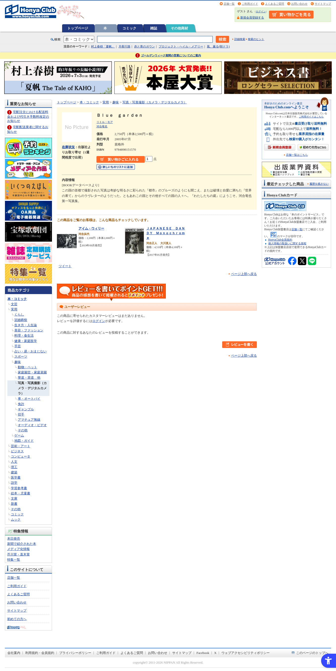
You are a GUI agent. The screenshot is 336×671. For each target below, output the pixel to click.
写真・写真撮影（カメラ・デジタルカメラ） (32, 388)
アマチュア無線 (29, 419)
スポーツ (20, 356)
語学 (14, 483)
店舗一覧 (229, 3)
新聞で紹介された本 (21, 544)
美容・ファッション (28, 330)
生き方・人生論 (25, 325)
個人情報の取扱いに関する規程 (287, 243)
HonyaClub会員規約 (280, 239)
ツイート (65, 266)
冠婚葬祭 (20, 320)
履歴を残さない (319, 183)
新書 (14, 504)
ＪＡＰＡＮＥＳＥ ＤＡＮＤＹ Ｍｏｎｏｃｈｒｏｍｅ (165, 233)
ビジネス (17, 451)
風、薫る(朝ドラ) (218, 46)
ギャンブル (26, 409)
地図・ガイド (24, 440)
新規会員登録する (252, 17)
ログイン (261, 11)
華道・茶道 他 (29, 377)
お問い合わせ (299, 3)
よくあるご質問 (274, 3)
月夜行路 (124, 46)
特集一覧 (13, 559)
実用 (14, 309)
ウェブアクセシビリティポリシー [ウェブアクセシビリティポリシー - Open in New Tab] (245, 653)
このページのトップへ (312, 653)
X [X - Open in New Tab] (215, 653)
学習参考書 (19, 488)
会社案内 (13, 653)
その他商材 (179, 28)
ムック (16, 519)
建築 (14, 472)
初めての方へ (16, 619)
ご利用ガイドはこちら (311, 116)
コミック (129, 28)
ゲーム (19, 435)
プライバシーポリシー (75, 653)
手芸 (17, 346)
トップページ (77, 28)
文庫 (14, 498)
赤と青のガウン (144, 46)
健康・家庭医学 (25, 341)
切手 (21, 414)
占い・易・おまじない (30, 351)
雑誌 (153, 28)
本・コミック (17, 299)
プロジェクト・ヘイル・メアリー (181, 46)
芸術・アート (20, 446)
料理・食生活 (24, 335)
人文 (14, 461)
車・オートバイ (29, 398)
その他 (22, 430)
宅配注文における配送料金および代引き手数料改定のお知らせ (28, 116)
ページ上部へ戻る (244, 274)
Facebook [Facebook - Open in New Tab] (202, 653)
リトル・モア (104, 121)
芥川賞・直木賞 (18, 554)
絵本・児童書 (20, 493)
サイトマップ (323, 3)
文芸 (14, 304)
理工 (14, 467)
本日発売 (13, 538)
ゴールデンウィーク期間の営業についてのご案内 (171, 55)
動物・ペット (27, 367)
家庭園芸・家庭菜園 (32, 372)
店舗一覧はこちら (297, 155)
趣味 (17, 362)
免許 (21, 404)
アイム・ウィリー (91, 228)
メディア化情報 (18, 549)
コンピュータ (20, 456)
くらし (19, 314)
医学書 (16, 477)
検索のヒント (256, 39)
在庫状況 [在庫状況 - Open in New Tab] (68, 147)
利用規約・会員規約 (39, 653)
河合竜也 (101, 126)
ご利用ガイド (250, 3)
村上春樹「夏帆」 (103, 46)
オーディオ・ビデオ (32, 425)
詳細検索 (239, 39)
